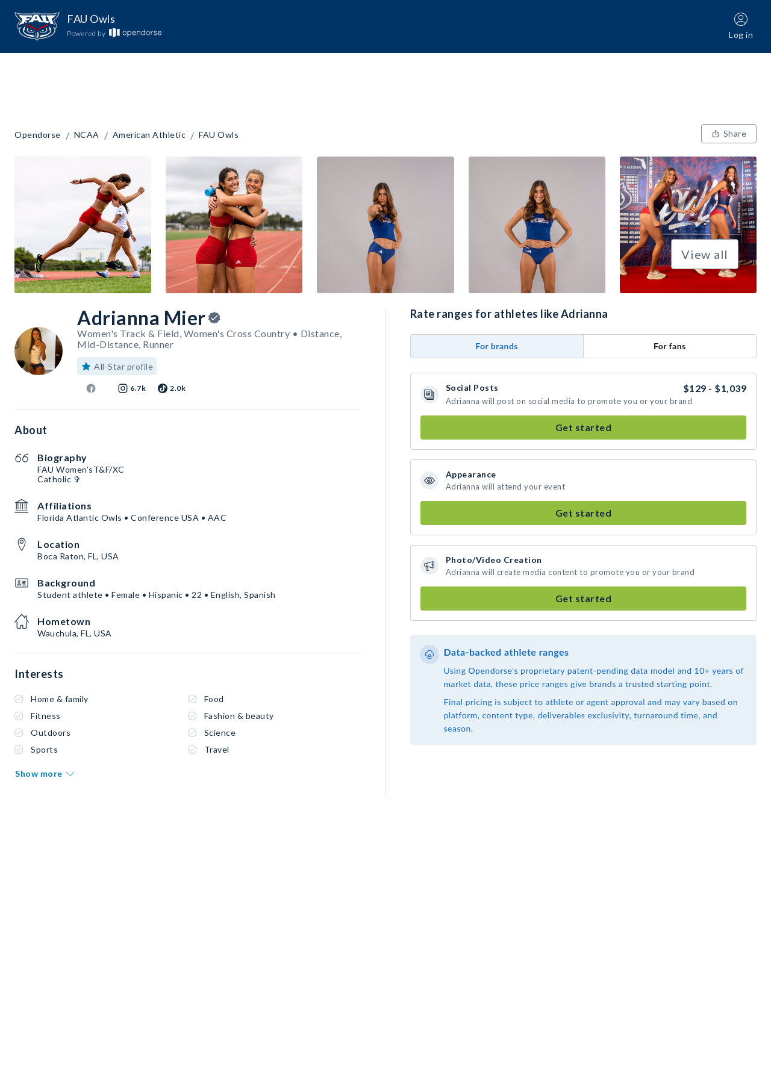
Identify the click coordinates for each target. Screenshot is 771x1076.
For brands (496, 346)
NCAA (86, 135)
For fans (670, 346)
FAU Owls (219, 135)
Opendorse (37, 135)
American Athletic (149, 135)
